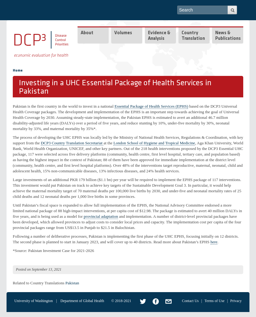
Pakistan (72, 283)
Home (18, 70)
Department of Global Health (82, 301)
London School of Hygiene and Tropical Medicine (154, 143)
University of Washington (33, 301)
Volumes (123, 33)
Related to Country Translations (38, 283)
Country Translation (193, 36)
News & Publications (228, 36)
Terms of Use (214, 301)
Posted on (23, 269)
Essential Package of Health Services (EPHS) (151, 106)
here (214, 242)
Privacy (236, 301)
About (87, 33)
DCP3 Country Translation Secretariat (72, 143)
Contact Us (190, 301)
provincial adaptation (101, 216)
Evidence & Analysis (159, 36)
